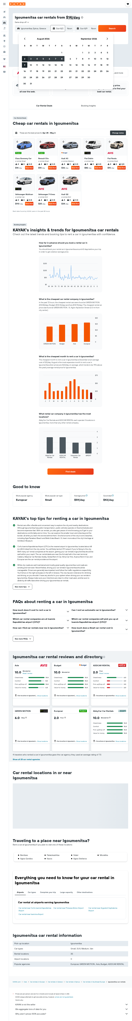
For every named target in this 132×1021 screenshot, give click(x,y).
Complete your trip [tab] (48, 892)
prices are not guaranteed (64, 997)
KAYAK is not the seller (71, 1004)
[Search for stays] (4, 17)
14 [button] (56, 65)
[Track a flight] (4, 46)
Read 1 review (27, 673)
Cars (25, 982)
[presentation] (82, 17)
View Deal (29, 168)
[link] (70, 471)
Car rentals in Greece (55, 982)
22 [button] (62, 71)
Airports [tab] (20, 892)
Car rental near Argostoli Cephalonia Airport (102, 909)
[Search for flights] (4, 11)
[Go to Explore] (4, 41)
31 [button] (31, 83)
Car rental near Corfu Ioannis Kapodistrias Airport (35, 909)
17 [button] (31, 71)
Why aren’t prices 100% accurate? (71, 1013)
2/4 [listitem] (121, 164)
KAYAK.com (17, 982)
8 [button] (61, 58)
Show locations (42, 696)
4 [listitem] (40, 164)
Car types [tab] (32, 892)
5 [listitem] (63, 164)
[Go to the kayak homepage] (17, 4)
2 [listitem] (17, 164)
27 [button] (49, 77)
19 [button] (43, 71)
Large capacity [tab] (66, 892)
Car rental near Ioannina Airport (31, 914)
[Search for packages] (4, 28)
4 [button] (37, 58)
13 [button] (49, 65)
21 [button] (56, 71)
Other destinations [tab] (85, 892)
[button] (4, 4)
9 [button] (24, 65)
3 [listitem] (69, 164)
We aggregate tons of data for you (71, 1009)
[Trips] (4, 59)
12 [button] (43, 65)
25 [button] (37, 77)
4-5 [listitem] (29, 164)
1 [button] (61, 52)
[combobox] (22, 22)
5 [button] (43, 58)
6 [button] (49, 58)
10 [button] (31, 65)
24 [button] (31, 77)
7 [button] (55, 58)
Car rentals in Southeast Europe (94, 982)
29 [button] (62, 77)
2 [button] (24, 58)
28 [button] (55, 77)
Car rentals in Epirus (73, 982)
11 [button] (37, 65)
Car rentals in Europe (37, 982)
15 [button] (62, 65)
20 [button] (49, 71)
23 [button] (24, 77)
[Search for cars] (4, 22)
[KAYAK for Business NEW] (4, 51)
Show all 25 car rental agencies (26, 759)
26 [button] (43, 77)
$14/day (73, 17)
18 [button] (37, 71)
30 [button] (24, 83)
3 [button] (30, 58)
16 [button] (25, 71)
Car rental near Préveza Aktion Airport (68, 908)
